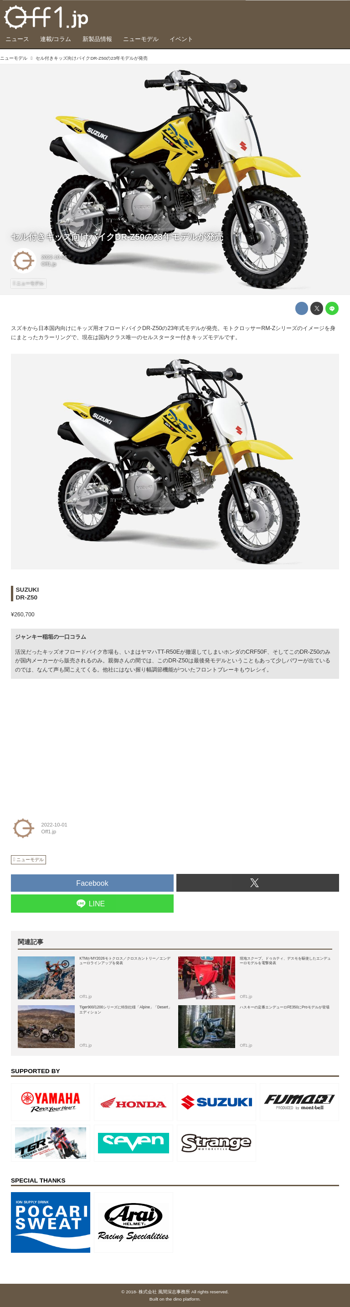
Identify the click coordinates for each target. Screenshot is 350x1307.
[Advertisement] (79, 742)
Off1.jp (49, 264)
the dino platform (183, 1299)
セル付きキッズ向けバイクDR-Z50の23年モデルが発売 (117, 237)
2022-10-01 (54, 257)
